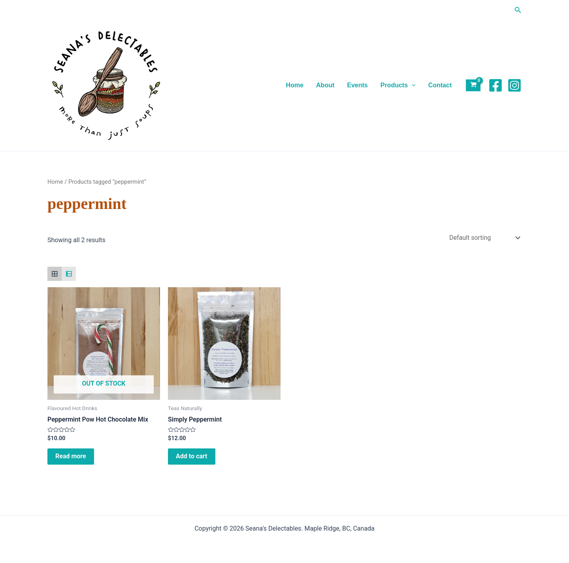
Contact (440, 85)
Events (357, 85)
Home (294, 85)
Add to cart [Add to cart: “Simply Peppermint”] (191, 456)
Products (398, 85)
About (325, 85)
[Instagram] (514, 85)
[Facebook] (495, 85)
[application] (412, 85)
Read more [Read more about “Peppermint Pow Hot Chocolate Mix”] (70, 456)
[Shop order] (484, 238)
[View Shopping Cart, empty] (473, 85)
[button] (518, 10)
